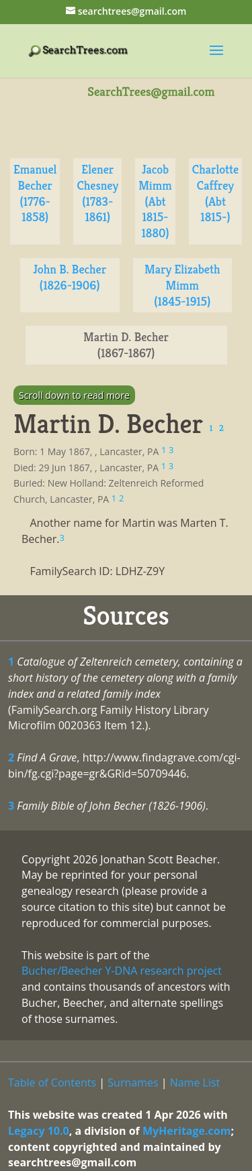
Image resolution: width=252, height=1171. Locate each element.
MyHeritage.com (186, 1130)
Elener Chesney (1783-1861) (97, 193)
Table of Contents (52, 1082)
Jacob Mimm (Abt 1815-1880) (155, 201)
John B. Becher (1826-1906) (69, 277)
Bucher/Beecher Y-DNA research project (122, 970)
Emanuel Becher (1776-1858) (34, 193)
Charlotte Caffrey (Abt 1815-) (215, 193)
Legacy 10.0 (38, 1130)
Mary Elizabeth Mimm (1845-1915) (182, 285)
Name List (195, 1082)
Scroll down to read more (74, 395)
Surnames (133, 1082)
